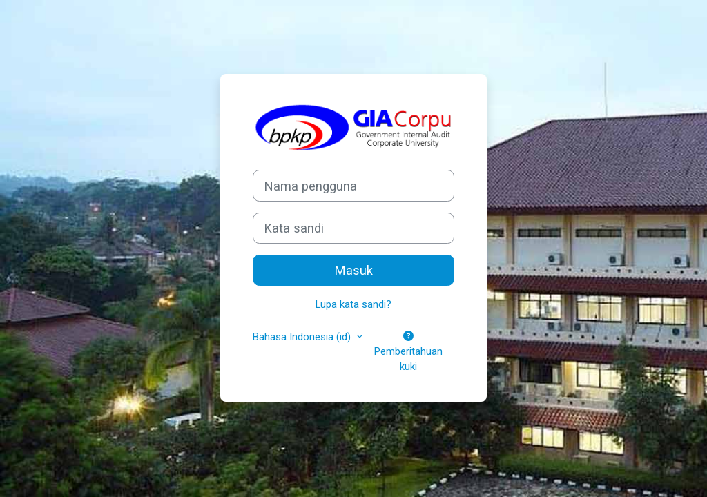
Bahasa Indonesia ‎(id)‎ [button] (303, 337)
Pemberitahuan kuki (408, 352)
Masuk (354, 270)
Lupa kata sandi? (353, 304)
